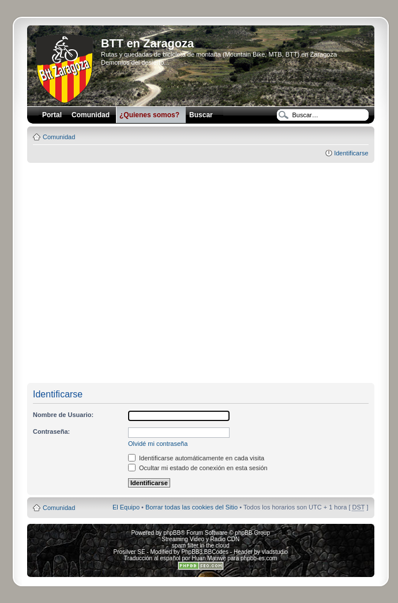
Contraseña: (51, 431)
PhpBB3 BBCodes (204, 552)
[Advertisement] (110, 273)
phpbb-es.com (259, 558)
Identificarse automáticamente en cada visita (196, 458)
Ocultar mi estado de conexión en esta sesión (198, 467)
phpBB (172, 533)
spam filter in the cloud (201, 545)
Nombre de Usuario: (63, 414)
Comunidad (59, 136)
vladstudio (275, 552)
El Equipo (126, 507)
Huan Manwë (209, 558)
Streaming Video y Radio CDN (200, 539)
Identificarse (351, 153)
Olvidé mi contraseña (157, 443)
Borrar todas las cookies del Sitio (191, 507)
